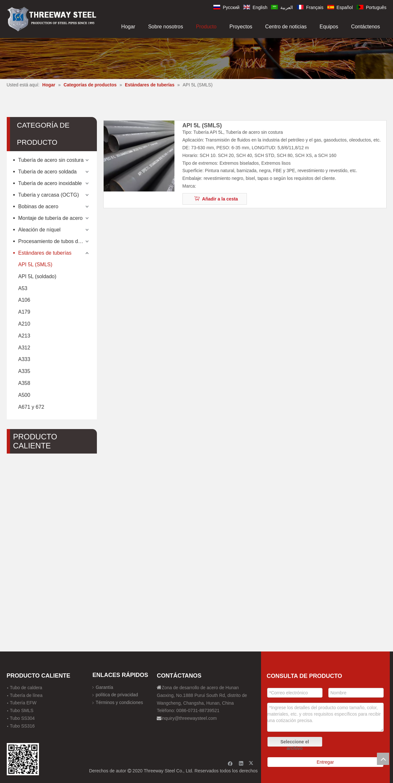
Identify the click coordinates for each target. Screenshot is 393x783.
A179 (24, 312)
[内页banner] (196, 58)
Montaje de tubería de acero (50, 218)
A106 (24, 300)
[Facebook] (230, 763)
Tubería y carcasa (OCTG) (48, 195)
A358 (24, 383)
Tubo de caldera (26, 687)
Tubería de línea (26, 695)
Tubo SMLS (21, 710)
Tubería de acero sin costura (51, 160)
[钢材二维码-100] (23, 759)
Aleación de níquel (39, 229)
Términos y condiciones (119, 702)
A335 (24, 371)
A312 (24, 347)
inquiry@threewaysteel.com (189, 718)
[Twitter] (252, 763)
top (383, 759)
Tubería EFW (23, 702)
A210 (24, 324)
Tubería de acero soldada (47, 171)
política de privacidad (117, 694)
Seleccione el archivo (294, 743)
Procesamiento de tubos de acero (54, 241)
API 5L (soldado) (37, 276)
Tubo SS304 (22, 718)
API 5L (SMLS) (35, 264)
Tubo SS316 (22, 726)
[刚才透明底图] (52, 18)
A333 (24, 359)
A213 (24, 335)
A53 (22, 288)
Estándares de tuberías (44, 253)
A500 (24, 395)
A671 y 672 (31, 407)
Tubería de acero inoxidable (50, 183)
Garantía (104, 687)
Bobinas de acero (38, 206)
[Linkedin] (241, 763)
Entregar (325, 762)
